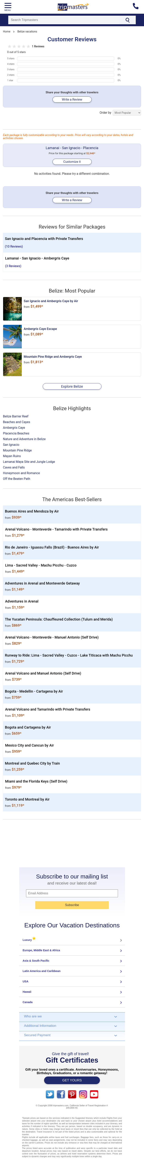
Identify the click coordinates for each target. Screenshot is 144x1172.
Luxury (29, 939)
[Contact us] (137, 7)
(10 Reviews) (14, 246)
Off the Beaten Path (16, 479)
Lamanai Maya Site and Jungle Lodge (29, 462)
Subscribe (72, 905)
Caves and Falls (14, 467)
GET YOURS (72, 1080)
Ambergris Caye (14, 428)
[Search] (63, 20)
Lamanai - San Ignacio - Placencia (72, 148)
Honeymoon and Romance (21, 473)
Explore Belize (72, 386)
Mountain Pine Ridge (17, 450)
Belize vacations (27, 31)
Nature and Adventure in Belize (24, 439)
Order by (120, 113)
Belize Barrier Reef (15, 416)
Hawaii (27, 991)
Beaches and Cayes (16, 422)
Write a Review (72, 99)
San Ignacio (11, 445)
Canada (28, 1002)
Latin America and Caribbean (42, 971)
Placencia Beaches (16, 433)
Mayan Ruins (12, 456)
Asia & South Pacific (36, 960)
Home (6, 31)
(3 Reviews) (13, 266)
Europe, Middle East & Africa (41, 950)
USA (26, 981)
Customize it (72, 162)
